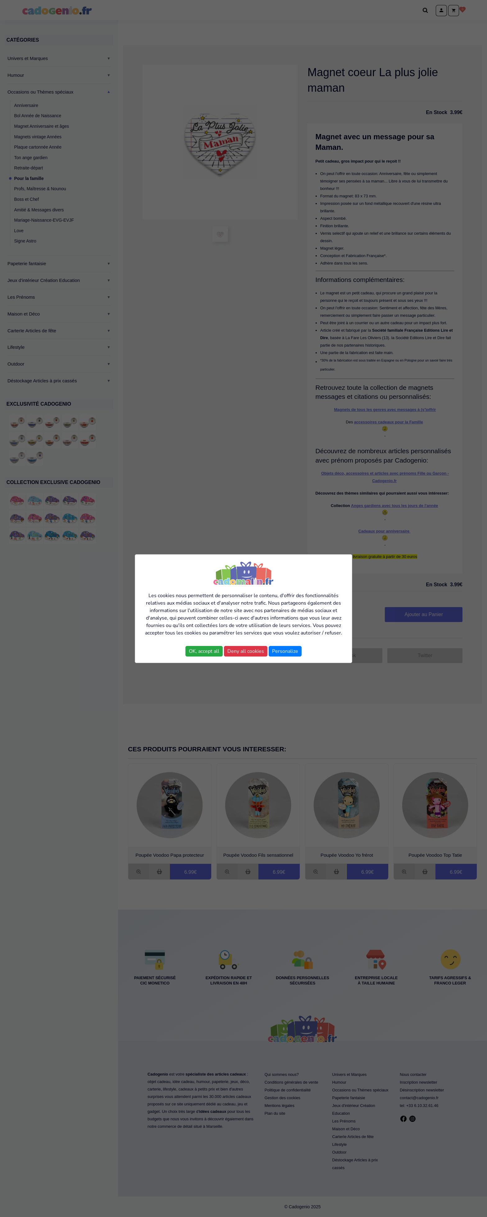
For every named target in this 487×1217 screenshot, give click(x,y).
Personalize (285, 651)
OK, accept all (204, 651)
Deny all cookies (245, 651)
